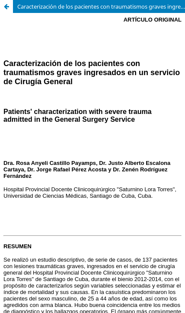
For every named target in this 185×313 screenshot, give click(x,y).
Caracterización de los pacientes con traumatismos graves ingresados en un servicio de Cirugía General (101, 6)
